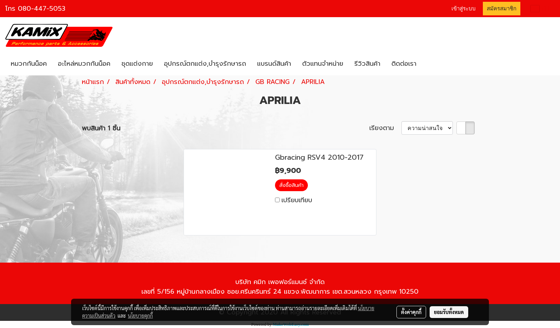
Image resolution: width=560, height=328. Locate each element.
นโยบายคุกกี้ (140, 315)
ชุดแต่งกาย (137, 64)
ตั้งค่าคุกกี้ (411, 312)
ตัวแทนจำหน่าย (322, 64)
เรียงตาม (385, 128)
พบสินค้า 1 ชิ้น (101, 128)
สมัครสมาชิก (501, 8)
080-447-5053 (41, 9)
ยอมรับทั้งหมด (449, 312)
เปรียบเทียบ (296, 200)
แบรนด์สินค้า (274, 64)
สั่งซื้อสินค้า (291, 185)
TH (540, 8)
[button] (428, 64)
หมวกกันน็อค (29, 64)
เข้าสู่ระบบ (463, 8)
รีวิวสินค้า (367, 64)
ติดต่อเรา (403, 64)
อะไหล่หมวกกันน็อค (84, 64)
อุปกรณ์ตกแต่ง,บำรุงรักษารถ (205, 64)
